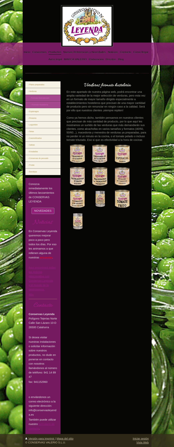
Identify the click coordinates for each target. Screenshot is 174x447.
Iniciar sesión (141, 438)
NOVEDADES (43, 210)
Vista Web (142, 442)
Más (31, 294)
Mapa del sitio (64, 438)
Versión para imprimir (40, 438)
